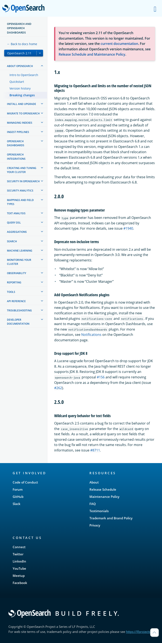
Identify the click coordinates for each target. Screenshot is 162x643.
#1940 (128, 228)
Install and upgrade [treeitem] (21, 104)
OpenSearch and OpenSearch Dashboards (19, 28)
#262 (58, 388)
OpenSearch (24, 8)
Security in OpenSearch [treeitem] (23, 181)
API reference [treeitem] (16, 301)
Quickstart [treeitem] (16, 82)
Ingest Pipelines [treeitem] (18, 132)
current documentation (119, 43)
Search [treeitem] (12, 241)
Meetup (19, 575)
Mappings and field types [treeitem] (20, 202)
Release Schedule (102, 489)
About (94, 482)
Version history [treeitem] (20, 88)
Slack (16, 504)
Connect (19, 547)
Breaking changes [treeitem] (22, 95)
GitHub (18, 496)
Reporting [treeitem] (14, 282)
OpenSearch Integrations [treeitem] (16, 156)
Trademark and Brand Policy (110, 518)
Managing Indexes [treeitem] (19, 123)
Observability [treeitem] (16, 273)
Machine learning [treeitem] (19, 250)
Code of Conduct (25, 482)
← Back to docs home (22, 44)
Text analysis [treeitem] (16, 213)
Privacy (94, 525)
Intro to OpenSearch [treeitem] (23, 75)
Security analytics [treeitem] (20, 190)
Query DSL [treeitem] (14, 222)
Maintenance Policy (104, 496)
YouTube (19, 568)
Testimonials (99, 511)
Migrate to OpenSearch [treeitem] (23, 113)
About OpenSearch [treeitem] (20, 66)
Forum (18, 489)
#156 (101, 377)
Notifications (91, 334)
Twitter (18, 554)
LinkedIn (19, 561)
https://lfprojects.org (141, 632)
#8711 (95, 450)
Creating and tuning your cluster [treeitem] (21, 170)
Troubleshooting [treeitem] (19, 310)
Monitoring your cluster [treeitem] (19, 262)
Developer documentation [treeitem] (18, 322)
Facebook (20, 583)
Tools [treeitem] (11, 292)
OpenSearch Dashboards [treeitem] (15, 143)
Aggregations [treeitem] (17, 232)
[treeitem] (42, 65)
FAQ (92, 504)
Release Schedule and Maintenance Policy (92, 54)
